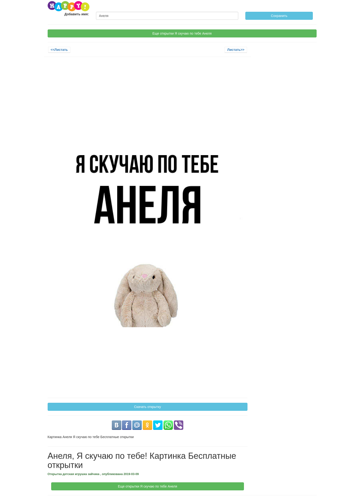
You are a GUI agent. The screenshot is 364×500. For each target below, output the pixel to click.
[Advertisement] (147, 95)
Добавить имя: (76, 14)
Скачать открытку (147, 407)
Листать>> (235, 50)
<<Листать (59, 50)
